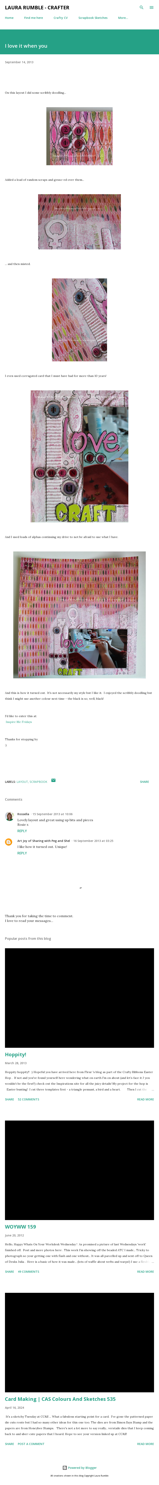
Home (9, 18)
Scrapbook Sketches (92, 18)
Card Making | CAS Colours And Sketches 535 (60, 1398)
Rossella (23, 814)
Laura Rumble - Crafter (37, 7)
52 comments (28, 1099)
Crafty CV (61, 18)
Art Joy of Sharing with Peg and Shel (43, 841)
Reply (22, 831)
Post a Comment (31, 1444)
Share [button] (144, 782)
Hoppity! (15, 1054)
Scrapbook (38, 782)
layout (22, 782)
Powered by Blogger (79, 1468)
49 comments (28, 1272)
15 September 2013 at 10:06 (52, 814)
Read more (145, 1099)
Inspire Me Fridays (19, 722)
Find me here (33, 18)
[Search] (141, 7)
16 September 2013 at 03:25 (93, 841)
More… (123, 18)
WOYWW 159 (20, 1226)
